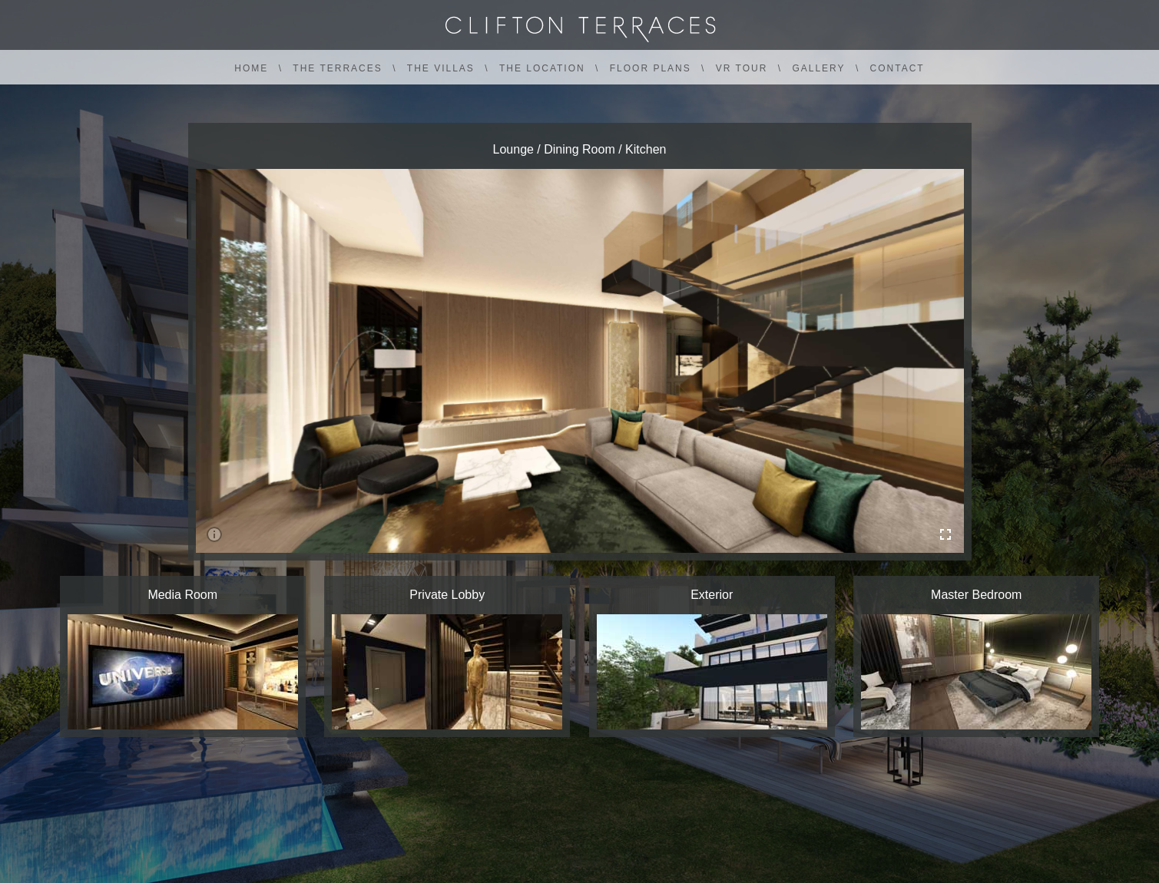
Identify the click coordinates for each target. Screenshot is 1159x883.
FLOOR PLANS (650, 68)
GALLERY (818, 68)
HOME (251, 68)
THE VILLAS (441, 68)
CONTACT (897, 68)
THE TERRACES (337, 68)
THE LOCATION (542, 68)
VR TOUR (742, 68)
